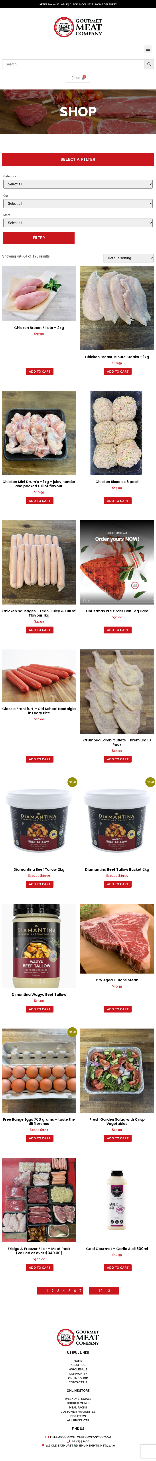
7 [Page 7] (80, 1291)
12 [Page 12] (101, 1291)
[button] (148, 49)
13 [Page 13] (108, 1291)
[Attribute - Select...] (78, 203)
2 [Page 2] (53, 1291)
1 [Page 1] (47, 1291)
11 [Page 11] (93, 1291)
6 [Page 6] (75, 1291)
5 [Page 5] (69, 1291)
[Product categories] (78, 184)
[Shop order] (128, 258)
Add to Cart (39, 371)
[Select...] (78, 223)
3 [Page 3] (58, 1291)
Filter (39, 237)
